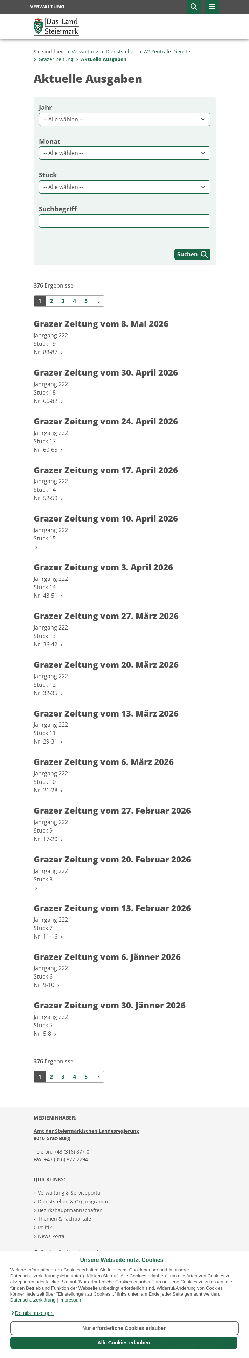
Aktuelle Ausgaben (101, 59)
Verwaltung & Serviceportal (70, 1192)
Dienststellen (119, 51)
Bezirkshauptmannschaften (70, 1210)
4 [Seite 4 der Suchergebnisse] (74, 301)
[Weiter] (98, 301)
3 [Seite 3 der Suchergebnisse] (62, 301)
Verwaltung (82, 51)
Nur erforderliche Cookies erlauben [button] (124, 1328)
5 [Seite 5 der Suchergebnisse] (86, 301)
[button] (32, 1313)
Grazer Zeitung (54, 59)
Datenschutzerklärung (33, 1300)
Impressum (70, 1300)
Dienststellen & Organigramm (73, 1201)
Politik (45, 1227)
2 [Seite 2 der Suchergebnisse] (51, 301)
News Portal (52, 1236)
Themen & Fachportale (64, 1218)
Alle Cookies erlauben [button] (123, 1342)
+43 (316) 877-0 (71, 1151)
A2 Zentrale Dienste (164, 51)
